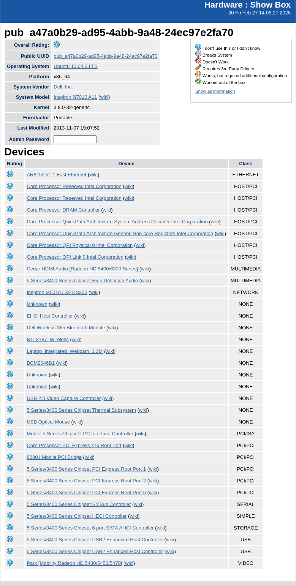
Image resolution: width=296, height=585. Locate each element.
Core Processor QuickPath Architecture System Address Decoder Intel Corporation (117, 222)
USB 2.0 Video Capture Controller (64, 398)
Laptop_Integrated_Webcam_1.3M (65, 351)
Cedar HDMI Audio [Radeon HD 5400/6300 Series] (82, 269)
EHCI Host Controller (50, 316)
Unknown (37, 304)
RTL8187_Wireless (47, 339)
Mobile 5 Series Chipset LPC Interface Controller (80, 433)
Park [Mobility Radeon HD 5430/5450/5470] (74, 563)
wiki (104, 97)
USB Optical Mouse (48, 422)
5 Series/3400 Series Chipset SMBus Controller (79, 504)
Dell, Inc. (63, 87)
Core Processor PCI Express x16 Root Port (74, 445)
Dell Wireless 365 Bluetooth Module (66, 327)
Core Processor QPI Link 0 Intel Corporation (75, 257)
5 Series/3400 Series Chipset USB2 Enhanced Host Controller (95, 539)
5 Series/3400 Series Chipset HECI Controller (77, 516)
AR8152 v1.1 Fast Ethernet (56, 174)
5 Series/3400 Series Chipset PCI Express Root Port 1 (86, 469)
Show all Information (215, 91)
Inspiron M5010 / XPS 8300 (57, 292)
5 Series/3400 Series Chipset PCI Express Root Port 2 (86, 481)
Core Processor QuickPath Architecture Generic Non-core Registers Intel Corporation (120, 233)
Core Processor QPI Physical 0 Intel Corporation (80, 245)
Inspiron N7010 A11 (75, 97)
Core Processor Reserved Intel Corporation (74, 186)
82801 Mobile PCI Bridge (54, 457)
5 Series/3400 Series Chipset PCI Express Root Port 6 (86, 492)
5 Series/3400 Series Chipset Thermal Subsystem (81, 410)
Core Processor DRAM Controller (63, 210)
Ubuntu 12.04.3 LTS (75, 66)
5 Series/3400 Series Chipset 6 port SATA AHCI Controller (90, 528)
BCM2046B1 (41, 363)
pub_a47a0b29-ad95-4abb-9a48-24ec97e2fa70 (105, 56)
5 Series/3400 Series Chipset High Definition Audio (82, 280)
